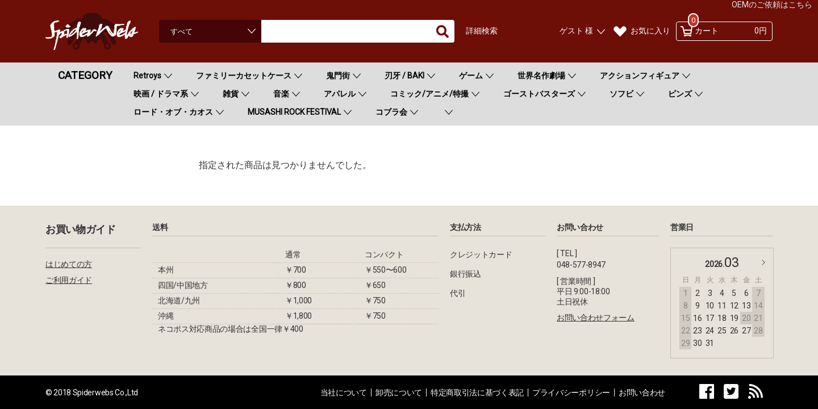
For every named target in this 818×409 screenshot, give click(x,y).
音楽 (281, 93)
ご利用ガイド (68, 280)
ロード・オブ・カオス (173, 111)
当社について (343, 392)
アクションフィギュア (639, 75)
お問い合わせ (642, 392)
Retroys (147, 75)
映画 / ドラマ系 (160, 93)
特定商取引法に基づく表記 (477, 392)
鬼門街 (338, 75)
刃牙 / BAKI (404, 75)
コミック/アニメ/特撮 (429, 93)
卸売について (398, 392)
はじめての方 (68, 264)
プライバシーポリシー (571, 392)
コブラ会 (391, 111)
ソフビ (621, 93)
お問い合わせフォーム (596, 317)
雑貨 (231, 93)
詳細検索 (482, 30)
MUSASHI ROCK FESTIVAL (294, 111)
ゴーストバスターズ (539, 93)
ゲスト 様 (576, 30)
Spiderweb (102, 31)
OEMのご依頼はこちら (772, 4)
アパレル (340, 93)
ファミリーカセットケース (243, 75)
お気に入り (650, 30)
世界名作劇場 (541, 75)
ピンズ (680, 93)
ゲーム (471, 75)
